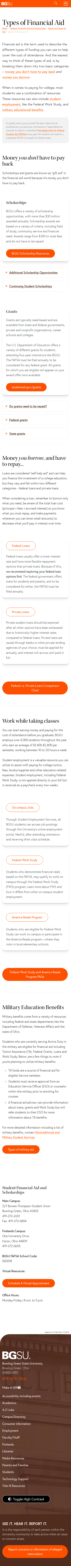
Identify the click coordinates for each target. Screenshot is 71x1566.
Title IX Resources (13, 1486)
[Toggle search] (56, 3)
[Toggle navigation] (66, 3)
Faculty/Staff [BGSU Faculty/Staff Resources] (11, 1437)
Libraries (7, 1451)
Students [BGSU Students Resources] (8, 1472)
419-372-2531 (14, 1378)
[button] (25, 4)
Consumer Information (16, 1424)
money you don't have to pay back (30, 71)
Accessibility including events (21, 1396)
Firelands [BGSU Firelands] (8, 1444)
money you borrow (16, 77)
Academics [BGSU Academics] (9, 1403)
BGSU (5, 28)
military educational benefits (22, 110)
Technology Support (15, 1479)
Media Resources (13, 1458)
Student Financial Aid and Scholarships (28, 28)
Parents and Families (15, 1465)
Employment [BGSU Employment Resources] (10, 1430)
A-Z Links (8, 1410)
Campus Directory (14, 1417)
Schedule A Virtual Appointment (28, 1283)
